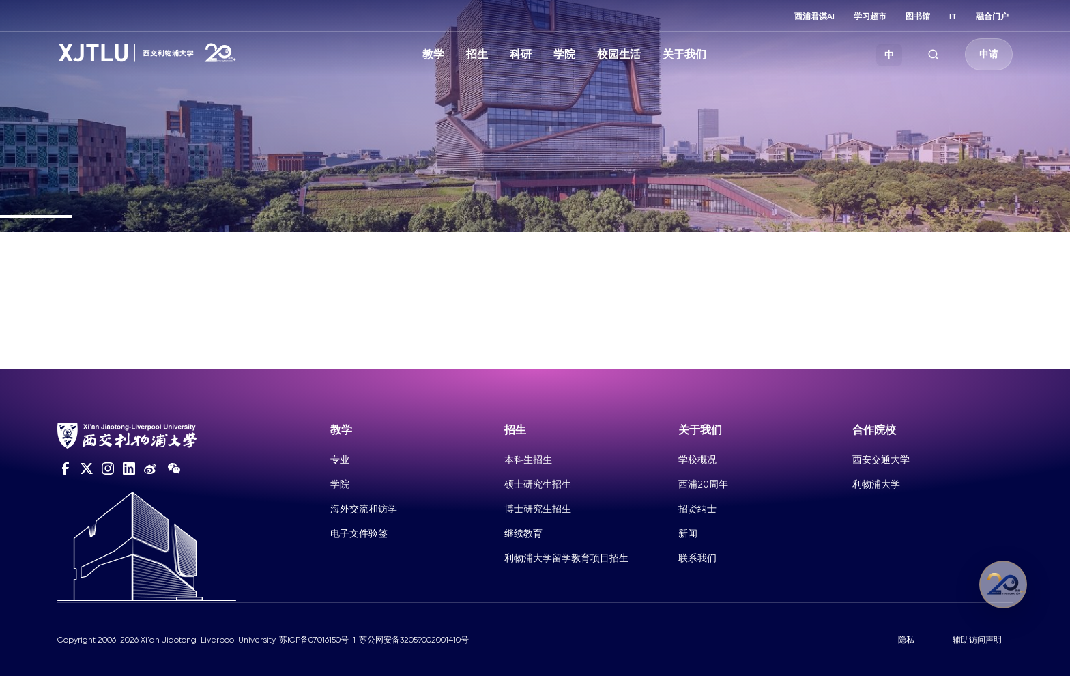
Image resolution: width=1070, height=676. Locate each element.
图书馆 (918, 16)
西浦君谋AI (814, 16)
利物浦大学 (876, 484)
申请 (988, 54)
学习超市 (870, 16)
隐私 (906, 640)
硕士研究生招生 (537, 484)
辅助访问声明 (977, 640)
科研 (521, 54)
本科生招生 (528, 459)
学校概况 (697, 459)
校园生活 (619, 54)
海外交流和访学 (363, 508)
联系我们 (697, 557)
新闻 (687, 533)
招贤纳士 (697, 508)
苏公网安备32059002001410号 (414, 640)
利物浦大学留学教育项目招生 (566, 557)
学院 (564, 54)
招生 (477, 54)
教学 (433, 54)
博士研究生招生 (537, 508)
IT (953, 16)
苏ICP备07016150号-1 (317, 640)
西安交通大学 (881, 459)
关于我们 (684, 54)
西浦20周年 (703, 484)
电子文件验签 (359, 533)
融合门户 (992, 16)
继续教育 (523, 533)
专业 (339, 459)
